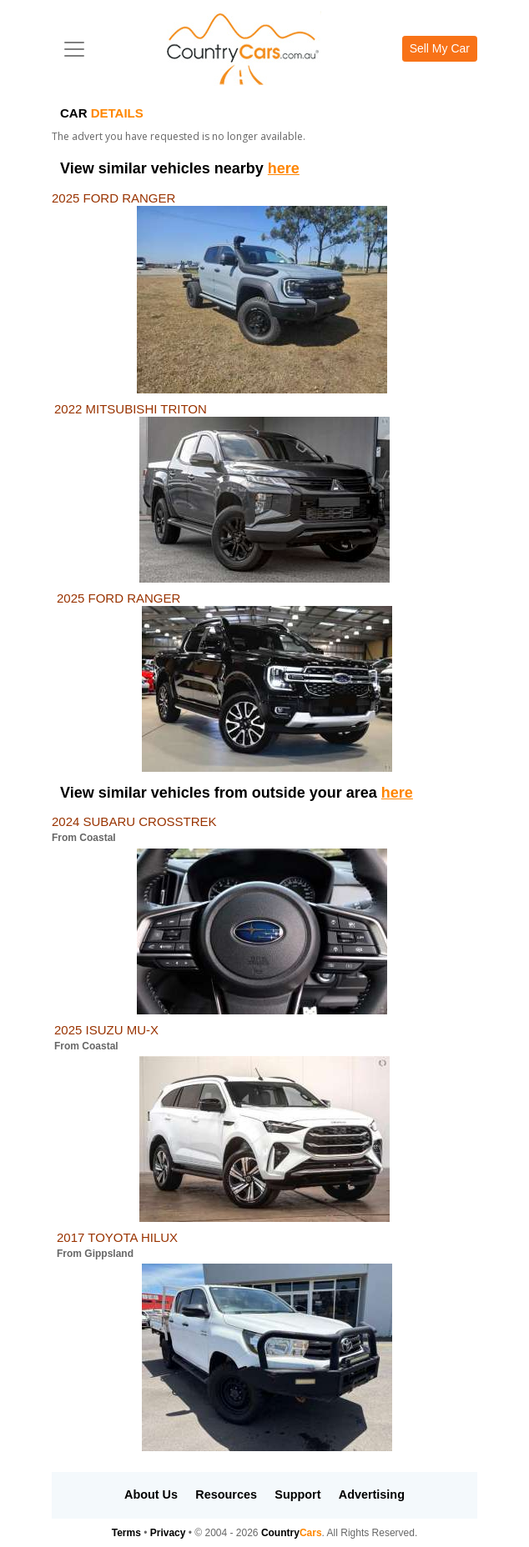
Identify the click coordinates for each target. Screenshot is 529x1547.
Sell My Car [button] (440, 48)
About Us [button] (151, 1494)
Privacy (168, 1533)
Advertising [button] (372, 1494)
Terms (126, 1533)
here (284, 168)
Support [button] (297, 1494)
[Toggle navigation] (74, 49)
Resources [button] (226, 1494)
